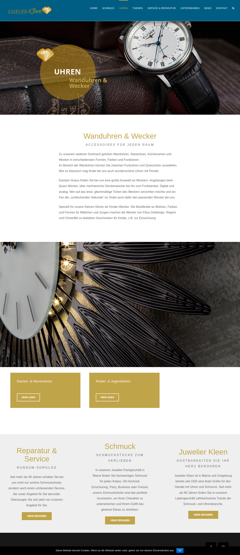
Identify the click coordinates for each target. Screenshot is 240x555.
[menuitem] (96, 8)
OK (180, 550)
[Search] (233, 8)
